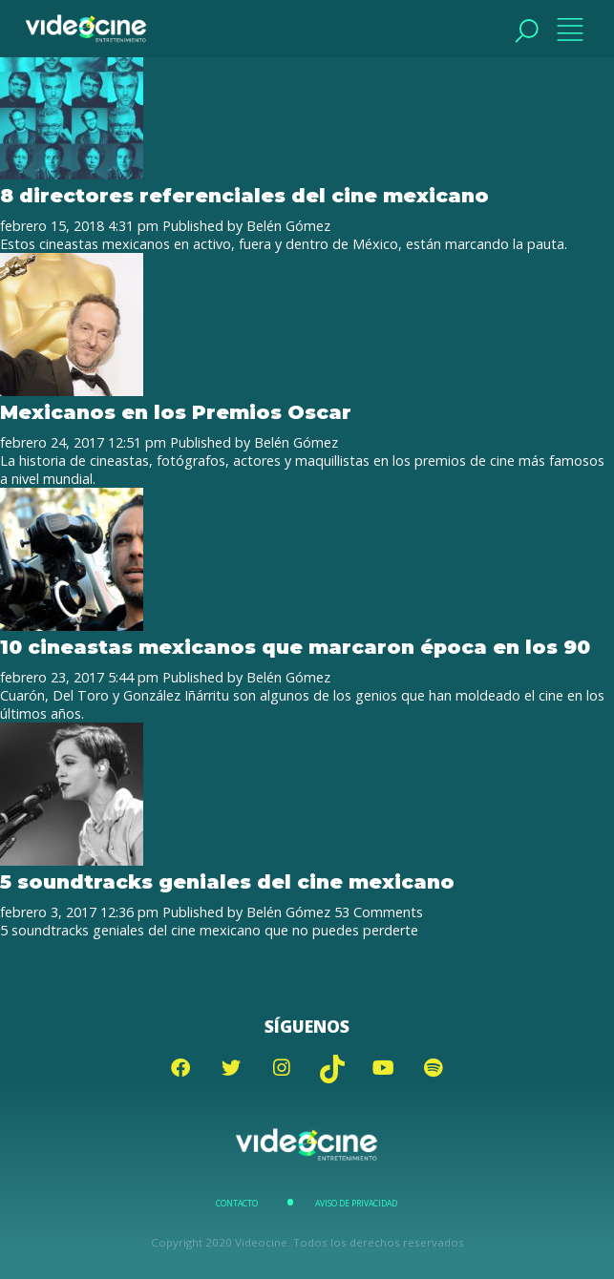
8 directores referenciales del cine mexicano (244, 195)
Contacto (237, 1203)
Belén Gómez (288, 226)
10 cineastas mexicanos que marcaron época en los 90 (295, 647)
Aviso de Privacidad (356, 1203)
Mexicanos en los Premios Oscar (175, 412)
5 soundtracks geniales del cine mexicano (227, 881)
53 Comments (378, 912)
